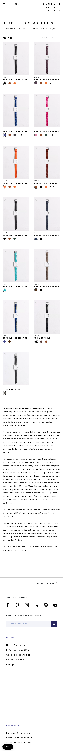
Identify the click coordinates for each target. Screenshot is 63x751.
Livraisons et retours (20, 738)
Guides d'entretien (18, 655)
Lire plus (52, 29)
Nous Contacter (16, 645)
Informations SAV (17, 650)
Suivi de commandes (19, 742)
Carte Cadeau (15, 660)
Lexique (11, 664)
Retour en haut (47, 583)
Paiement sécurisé (18, 733)
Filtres (8, 38)
